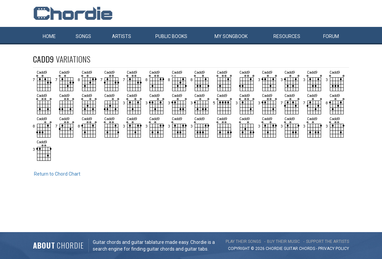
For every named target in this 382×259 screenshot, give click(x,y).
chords (307, 248)
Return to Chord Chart (57, 174)
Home (49, 36)
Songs (83, 36)
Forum (331, 36)
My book (231, 36)
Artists (121, 36)
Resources (286, 36)
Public (171, 36)
